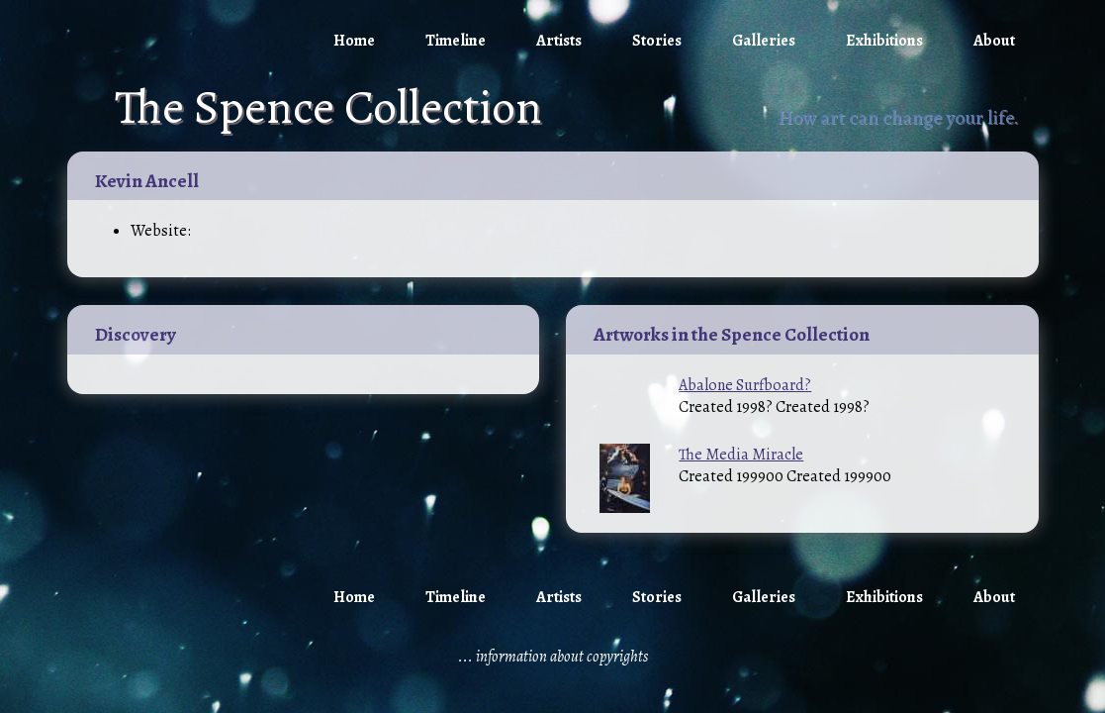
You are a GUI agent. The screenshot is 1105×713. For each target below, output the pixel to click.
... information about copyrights (553, 656)
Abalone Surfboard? (745, 385)
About (994, 40)
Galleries (763, 40)
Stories (657, 40)
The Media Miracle (741, 454)
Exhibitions (884, 40)
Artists (559, 40)
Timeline (455, 40)
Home (354, 40)
